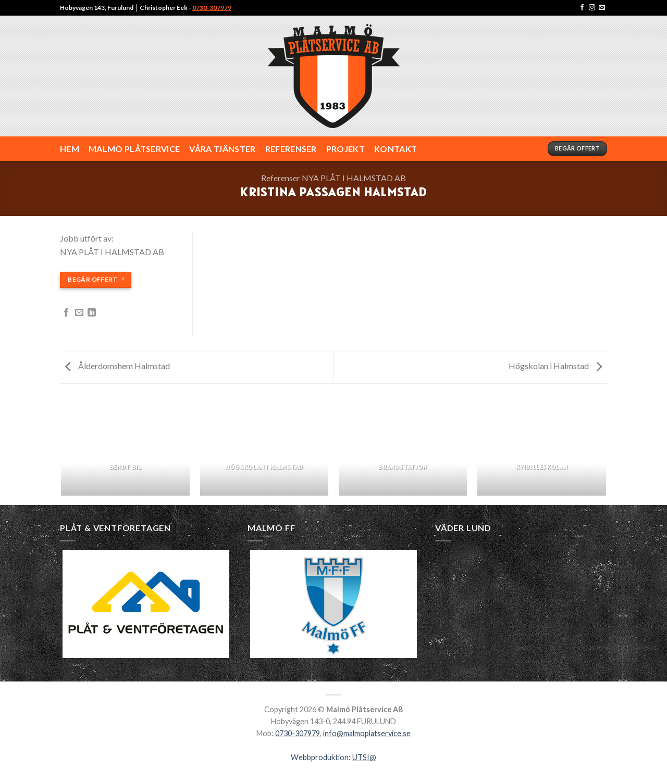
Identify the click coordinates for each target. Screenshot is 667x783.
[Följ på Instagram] (592, 7)
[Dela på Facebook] (66, 313)
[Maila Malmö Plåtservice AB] (602, 7)
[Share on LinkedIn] (92, 313)
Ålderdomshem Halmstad (117, 366)
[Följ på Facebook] (582, 7)
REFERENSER (291, 149)
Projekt (345, 149)
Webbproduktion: (333, 757)
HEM (69, 149)
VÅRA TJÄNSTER (222, 149)
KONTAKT (395, 149)
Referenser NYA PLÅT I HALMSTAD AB (333, 178)
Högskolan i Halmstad (555, 366)
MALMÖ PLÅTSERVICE (134, 149)
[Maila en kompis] (79, 313)
